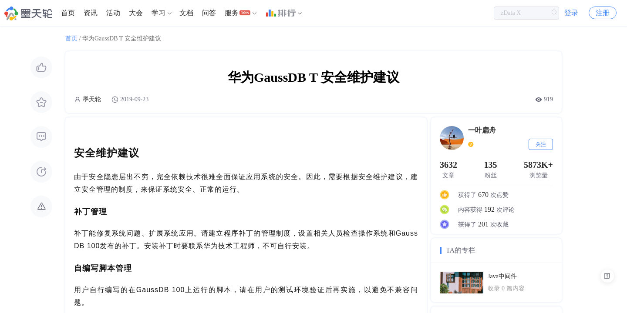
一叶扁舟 (482, 130)
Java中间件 (502, 276)
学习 (158, 13)
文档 (186, 13)
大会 (136, 13)
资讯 (91, 13)
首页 (68, 13)
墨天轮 (92, 99)
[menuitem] (68, 13)
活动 (113, 13)
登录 (571, 13)
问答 (209, 13)
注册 (603, 13)
